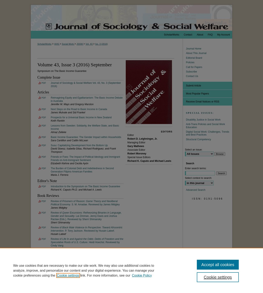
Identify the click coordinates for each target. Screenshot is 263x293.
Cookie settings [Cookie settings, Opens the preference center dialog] (218, 277)
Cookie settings (68, 275)
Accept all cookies (217, 264)
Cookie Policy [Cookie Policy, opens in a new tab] (142, 275)
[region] (131, 270)
